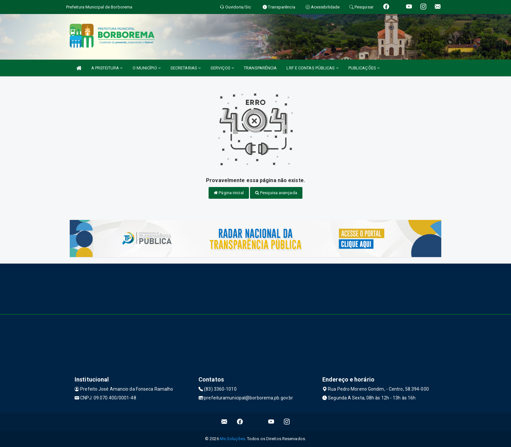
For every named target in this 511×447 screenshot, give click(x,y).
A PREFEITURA (107, 67)
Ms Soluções (232, 438)
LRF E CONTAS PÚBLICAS (312, 67)
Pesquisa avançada (276, 192)
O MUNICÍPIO (147, 67)
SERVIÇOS (222, 67)
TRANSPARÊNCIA (260, 67)
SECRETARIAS (185, 67)
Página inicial (229, 192)
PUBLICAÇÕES (364, 67)
